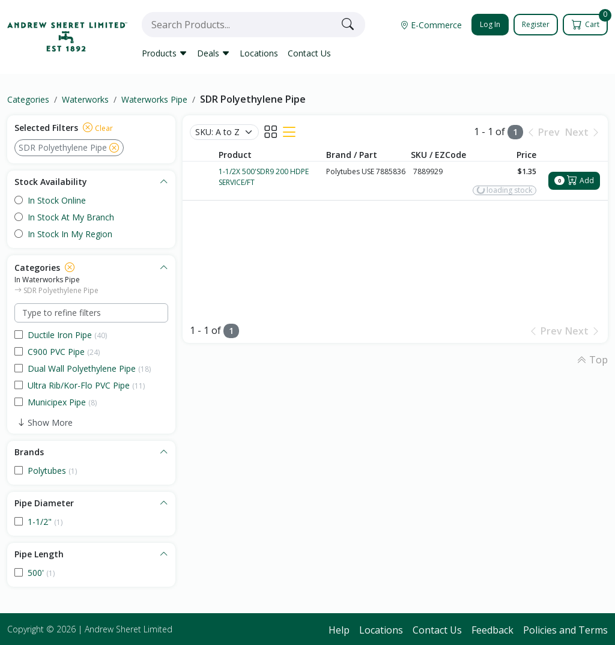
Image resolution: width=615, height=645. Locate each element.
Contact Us (309, 53)
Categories (28, 99)
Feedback (492, 630)
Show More (50, 422)
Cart (591, 21)
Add (574, 180)
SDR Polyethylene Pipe (253, 99)
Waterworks (85, 99)
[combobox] (239, 24)
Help (339, 630)
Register (536, 24)
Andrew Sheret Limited (128, 629)
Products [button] (164, 53)
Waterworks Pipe (154, 99)
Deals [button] (213, 53)
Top (592, 359)
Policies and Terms (565, 630)
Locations (259, 53)
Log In (490, 24)
